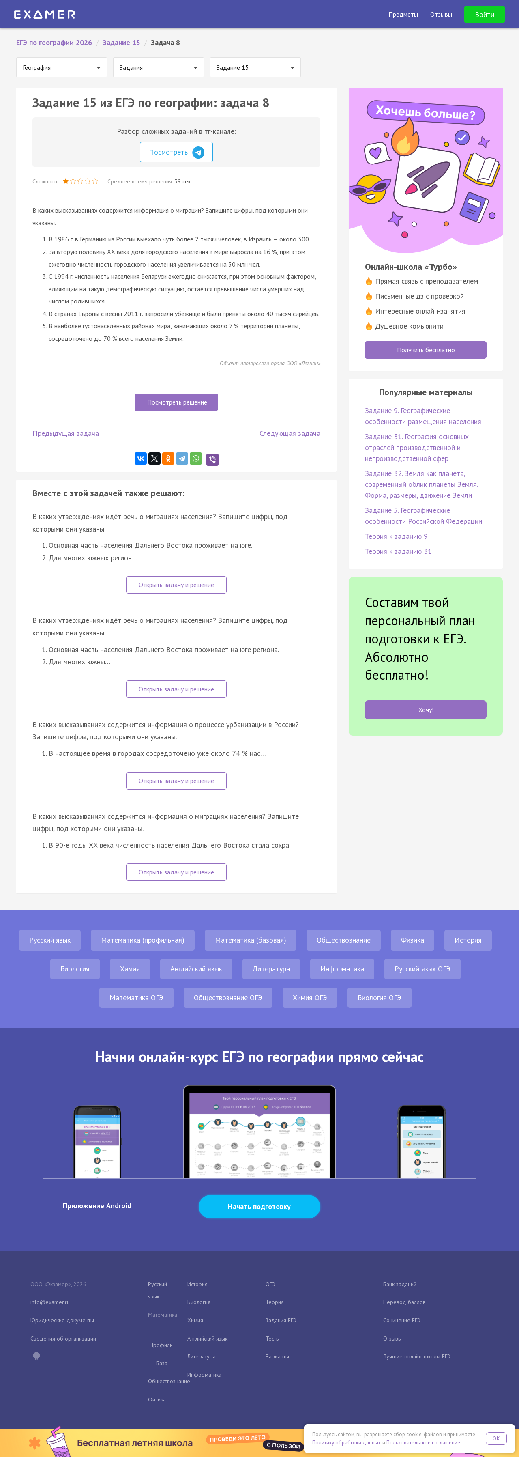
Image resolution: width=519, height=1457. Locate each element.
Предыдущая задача (65, 433)
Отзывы (392, 1338)
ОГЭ (270, 1284)
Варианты (277, 1356)
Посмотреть (176, 152)
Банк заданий (399, 1284)
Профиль (161, 1345)
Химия (130, 968)
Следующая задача (290, 433)
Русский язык (50, 940)
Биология (75, 968)
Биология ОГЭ (379, 997)
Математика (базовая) (250, 940)
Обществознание (344, 940)
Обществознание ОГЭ (228, 997)
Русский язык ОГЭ (422, 968)
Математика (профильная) (142, 940)
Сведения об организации (63, 1338)
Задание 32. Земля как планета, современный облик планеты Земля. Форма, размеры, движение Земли (421, 484)
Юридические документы (62, 1320)
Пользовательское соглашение (423, 1442)
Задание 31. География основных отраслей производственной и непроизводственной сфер (417, 447)
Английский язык (196, 968)
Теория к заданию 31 (398, 551)
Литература (271, 968)
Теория (275, 1302)
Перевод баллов (404, 1302)
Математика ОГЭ (136, 997)
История (468, 940)
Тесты (273, 1338)
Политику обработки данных (346, 1442)
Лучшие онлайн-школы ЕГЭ (416, 1356)
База (161, 1363)
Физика (412, 940)
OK (496, 1438)
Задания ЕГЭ (281, 1320)
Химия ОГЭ (310, 997)
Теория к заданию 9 (396, 536)
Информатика (342, 968)
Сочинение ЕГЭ (401, 1320)
